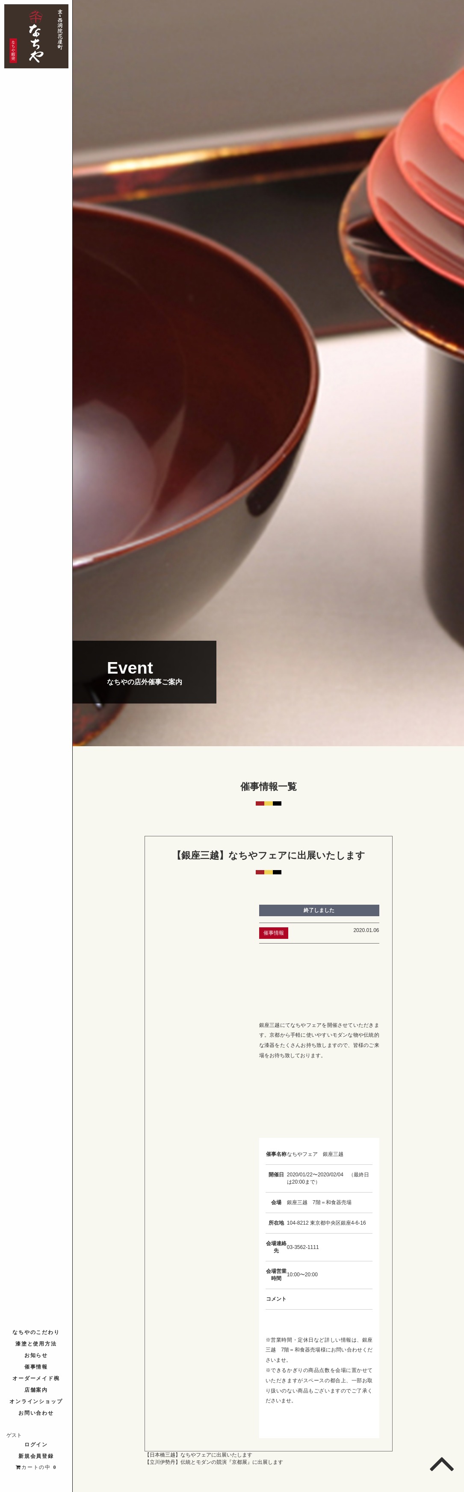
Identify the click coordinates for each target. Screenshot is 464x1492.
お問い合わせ (36, 1413)
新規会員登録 (36, 1456)
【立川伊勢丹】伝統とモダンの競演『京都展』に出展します (214, 1462)
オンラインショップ (36, 1401)
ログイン (36, 1445)
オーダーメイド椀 (36, 1378)
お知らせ (36, 1355)
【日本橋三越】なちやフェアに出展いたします (198, 1455)
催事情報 (36, 1367)
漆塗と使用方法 (36, 1344)
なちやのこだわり (36, 1332)
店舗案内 (36, 1390)
